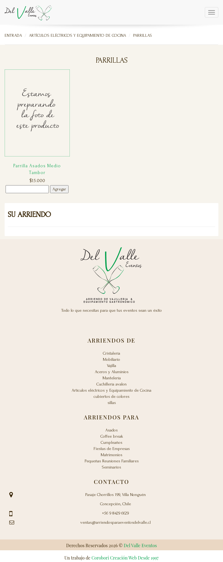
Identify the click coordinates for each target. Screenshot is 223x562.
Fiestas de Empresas (112, 448)
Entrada (13, 35)
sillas (111, 402)
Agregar (59, 189)
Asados (111, 430)
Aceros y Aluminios (111, 371)
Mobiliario (111, 359)
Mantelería (112, 378)
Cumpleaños (111, 442)
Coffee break (111, 436)
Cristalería (111, 353)
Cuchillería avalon (111, 384)
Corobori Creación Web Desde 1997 (124, 558)
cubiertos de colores (111, 396)
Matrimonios (111, 454)
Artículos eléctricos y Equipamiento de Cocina (77, 35)
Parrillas (142, 35)
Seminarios (111, 467)
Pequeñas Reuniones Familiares (112, 461)
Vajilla (111, 365)
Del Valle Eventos (140, 545)
